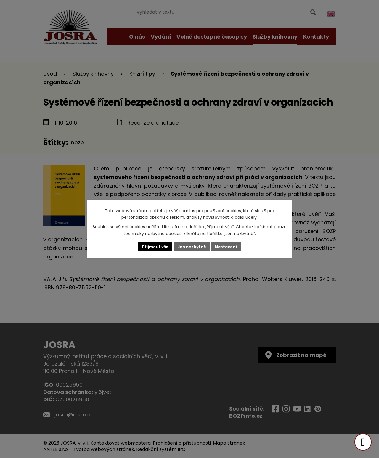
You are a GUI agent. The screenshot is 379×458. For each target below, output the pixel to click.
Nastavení (228, 247)
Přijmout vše (153, 247)
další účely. (246, 217)
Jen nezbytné (191, 247)
